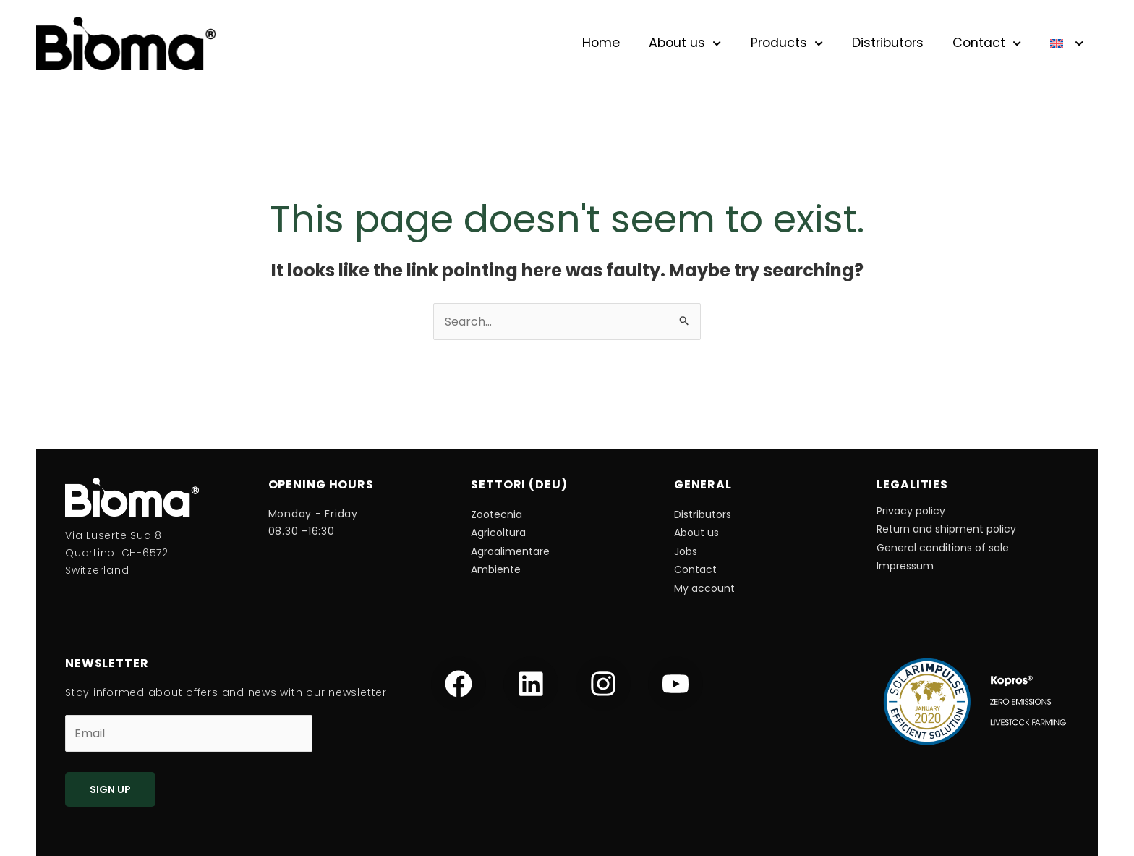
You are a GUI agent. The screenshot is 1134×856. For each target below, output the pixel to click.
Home (601, 42)
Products (787, 43)
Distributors (888, 42)
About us (685, 43)
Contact (986, 43)
